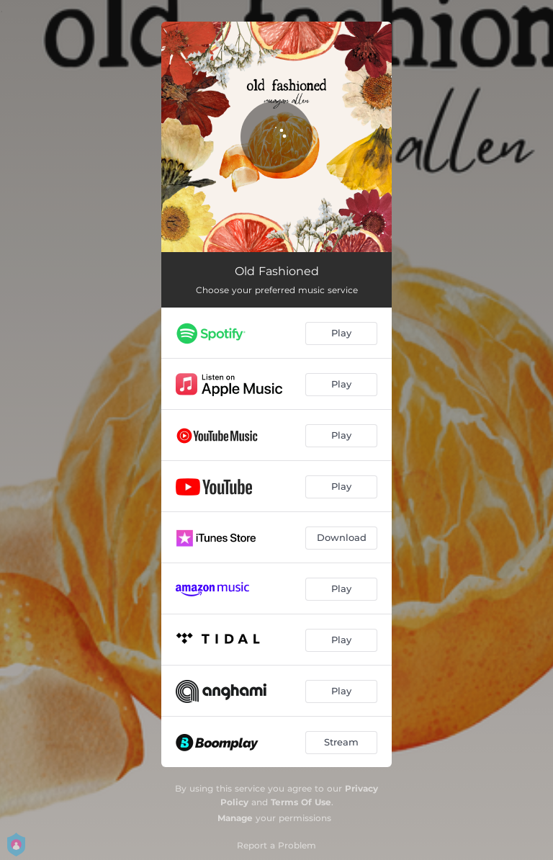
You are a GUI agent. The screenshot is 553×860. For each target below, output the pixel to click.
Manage (235, 817)
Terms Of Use (301, 802)
